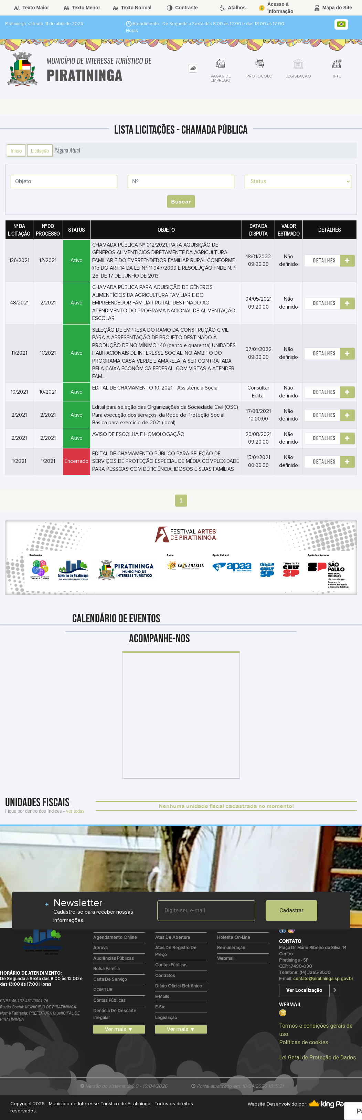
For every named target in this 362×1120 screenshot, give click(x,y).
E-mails (162, 997)
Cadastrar (291, 910)
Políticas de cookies (303, 1042)
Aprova (100, 948)
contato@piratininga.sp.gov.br (323, 979)
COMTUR (103, 990)
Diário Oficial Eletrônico (178, 986)
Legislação (166, 1018)
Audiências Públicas (113, 958)
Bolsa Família (106, 969)
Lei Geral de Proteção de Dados (317, 1057)
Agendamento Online (115, 937)
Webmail (225, 958)
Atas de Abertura (172, 937)
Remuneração (231, 948)
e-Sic (160, 1007)
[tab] (193, 68)
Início (16, 150)
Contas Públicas (109, 1000)
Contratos (165, 976)
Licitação (40, 150)
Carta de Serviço (110, 979)
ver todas (75, 810)
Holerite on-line (233, 937)
